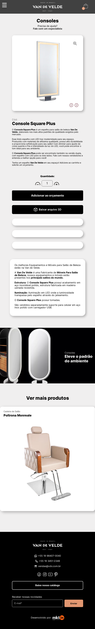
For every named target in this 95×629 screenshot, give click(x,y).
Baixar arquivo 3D (50, 209)
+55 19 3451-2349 (49, 561)
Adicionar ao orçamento (47, 195)
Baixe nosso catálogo (47, 585)
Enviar (73, 603)
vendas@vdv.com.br (49, 566)
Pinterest (56, 574)
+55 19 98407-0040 (49, 555)
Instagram (45, 574)
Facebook (39, 574)
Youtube (50, 574)
